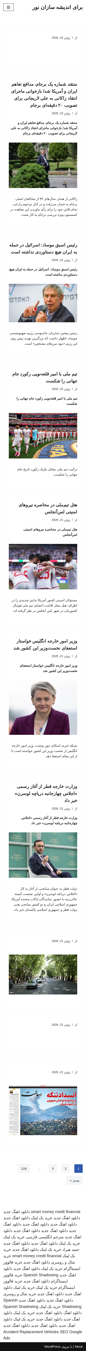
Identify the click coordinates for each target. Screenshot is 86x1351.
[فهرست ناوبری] (8, 7)
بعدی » (74, 1180)
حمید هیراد (70, 1249)
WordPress (52, 1346)
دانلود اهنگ (73, 1313)
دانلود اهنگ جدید (16, 1212)
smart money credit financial (55, 1212)
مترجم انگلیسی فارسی (45, 1237)
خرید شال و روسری (19, 1294)
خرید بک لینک (41, 1218)
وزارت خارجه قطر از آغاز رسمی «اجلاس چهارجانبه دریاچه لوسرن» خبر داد (46, 793)
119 (24, 1168)
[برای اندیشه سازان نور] (57, 7)
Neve (79, 1346)
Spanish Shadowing (40, 1275)
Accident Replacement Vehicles (31, 1332)
